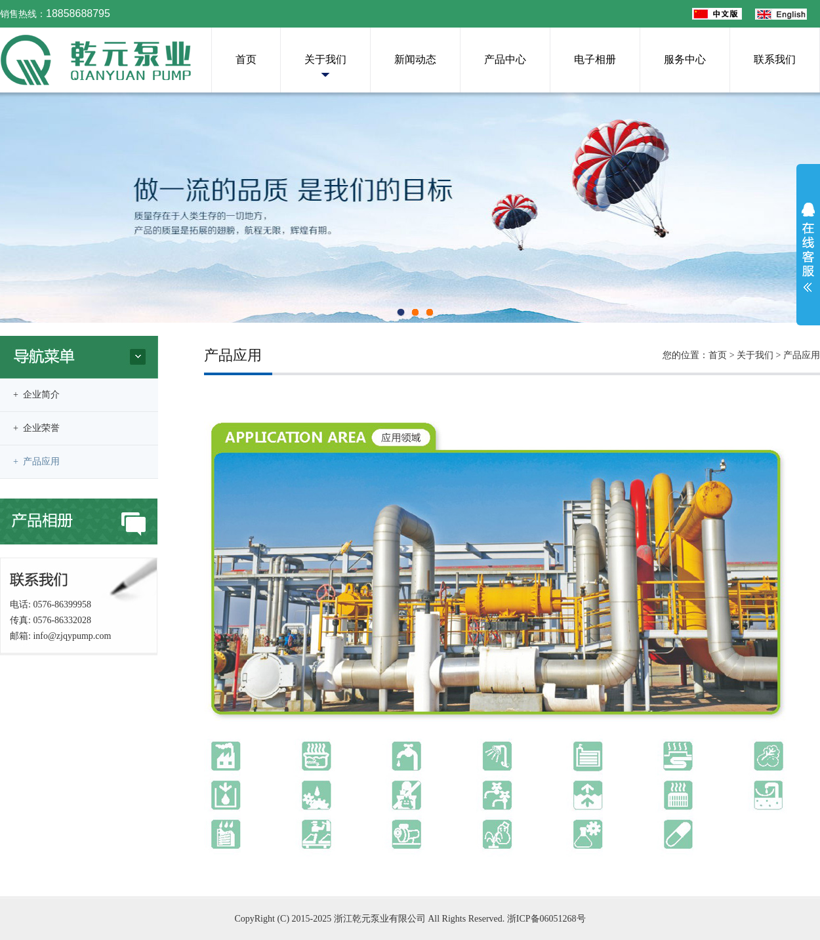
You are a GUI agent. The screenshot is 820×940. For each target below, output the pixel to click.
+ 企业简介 (36, 394)
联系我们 (775, 59)
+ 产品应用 (36, 461)
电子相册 (595, 59)
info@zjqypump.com (72, 636)
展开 (808, 247)
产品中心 (505, 59)
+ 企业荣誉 (36, 428)
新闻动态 (415, 59)
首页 (246, 59)
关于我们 (325, 59)
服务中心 (685, 59)
